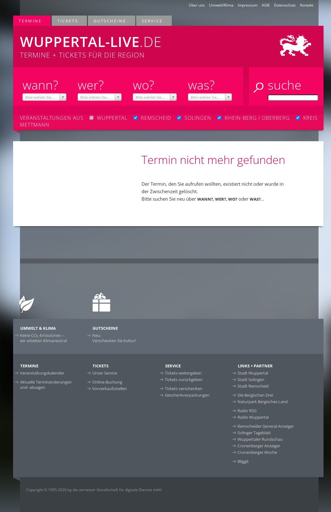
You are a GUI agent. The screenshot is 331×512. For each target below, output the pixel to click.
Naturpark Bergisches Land (262, 401)
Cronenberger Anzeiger (258, 446)
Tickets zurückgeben (184, 379)
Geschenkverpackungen (187, 395)
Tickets (68, 21)
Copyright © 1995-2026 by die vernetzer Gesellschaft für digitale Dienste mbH (93, 489)
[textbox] (44, 97)
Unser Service (104, 373)
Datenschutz (285, 5)
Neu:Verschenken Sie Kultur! (114, 338)
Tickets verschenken (183, 388)
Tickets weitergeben (183, 373)
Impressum (247, 5)
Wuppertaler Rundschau (260, 439)
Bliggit (243, 461)
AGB (266, 5)
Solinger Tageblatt (254, 432)
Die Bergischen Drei (255, 395)
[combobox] (44, 97)
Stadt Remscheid (253, 386)
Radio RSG (247, 410)
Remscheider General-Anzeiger (265, 426)
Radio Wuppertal (253, 417)
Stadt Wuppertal (252, 373)
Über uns (197, 5)
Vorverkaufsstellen (109, 388)
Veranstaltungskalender (42, 373)
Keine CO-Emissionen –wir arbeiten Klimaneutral (43, 338)
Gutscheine (110, 21)
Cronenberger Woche (257, 452)
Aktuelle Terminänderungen (46, 384)
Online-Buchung (107, 382)
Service (152, 21)
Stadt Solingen (250, 379)
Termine (30, 21)
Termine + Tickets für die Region (105, 42)
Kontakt (306, 5)
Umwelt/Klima (221, 5)
